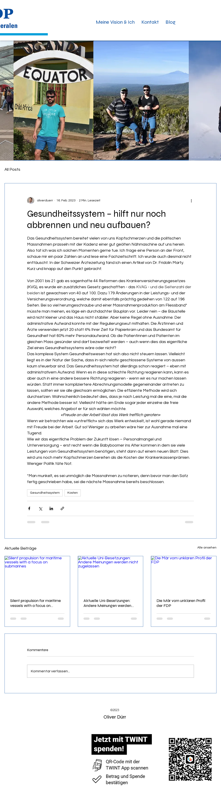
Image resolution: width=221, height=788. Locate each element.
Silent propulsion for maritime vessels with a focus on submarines (35, 603)
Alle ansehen (206, 547)
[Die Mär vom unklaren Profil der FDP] (183, 574)
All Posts (12, 169)
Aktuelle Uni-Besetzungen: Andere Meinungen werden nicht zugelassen (107, 603)
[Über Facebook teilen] (29, 508)
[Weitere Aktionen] (191, 200)
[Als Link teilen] (62, 508)
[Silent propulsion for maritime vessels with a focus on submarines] (37, 574)
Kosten (72, 492)
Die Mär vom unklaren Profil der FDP (181, 603)
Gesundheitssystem (45, 492)
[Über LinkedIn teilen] (51, 508)
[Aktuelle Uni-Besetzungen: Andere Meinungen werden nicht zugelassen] (110, 574)
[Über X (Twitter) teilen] (40, 508)
